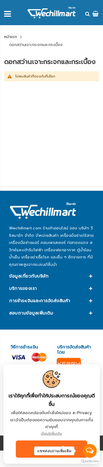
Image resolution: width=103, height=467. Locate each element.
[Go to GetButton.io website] (90, 461)
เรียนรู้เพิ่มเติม (51, 433)
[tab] (51, 276)
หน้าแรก (10, 37)
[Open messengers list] (90, 451)
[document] (51, 414)
